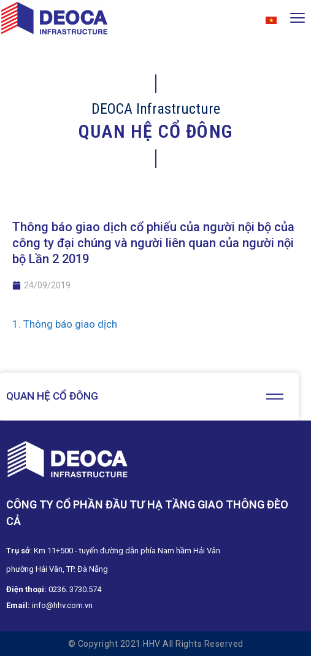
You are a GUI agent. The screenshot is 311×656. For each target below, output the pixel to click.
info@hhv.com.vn (62, 605)
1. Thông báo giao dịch (64, 324)
